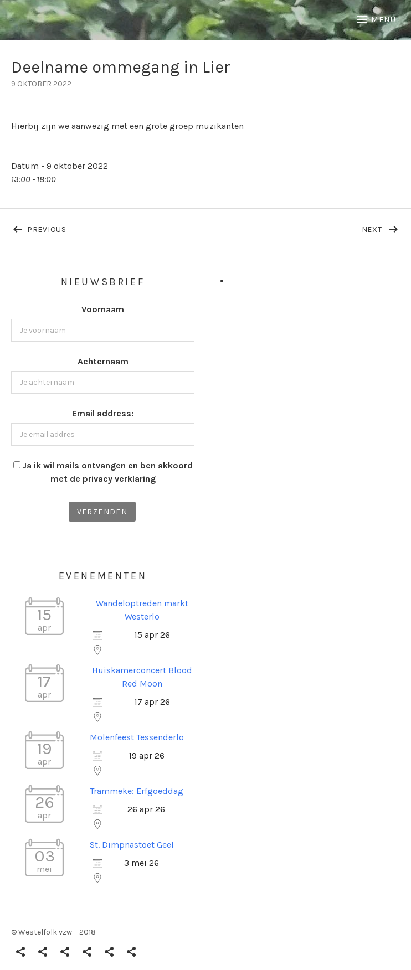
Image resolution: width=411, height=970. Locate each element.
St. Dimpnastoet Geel (132, 844)
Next (381, 227)
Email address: (103, 413)
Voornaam (102, 309)
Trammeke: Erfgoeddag (136, 791)
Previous (116, 227)
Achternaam (103, 361)
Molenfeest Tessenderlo (137, 737)
